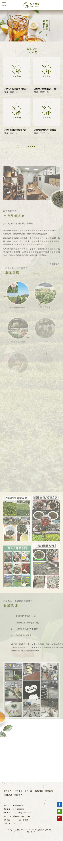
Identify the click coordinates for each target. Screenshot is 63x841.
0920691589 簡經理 (20, 820)
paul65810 (15, 760)
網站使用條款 (47, 830)
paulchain (39, 753)
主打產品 (8, 794)
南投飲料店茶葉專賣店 (31, 790)
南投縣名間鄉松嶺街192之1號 (23, 773)
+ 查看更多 (55, 269)
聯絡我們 (18, 794)
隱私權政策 (38, 830)
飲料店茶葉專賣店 (43, 787)
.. (53, 830)
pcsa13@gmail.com (23, 813)
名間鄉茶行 (30, 787)
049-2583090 (41, 760)
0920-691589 (16, 766)
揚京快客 (19, 830)
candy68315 (16, 753)
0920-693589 (41, 766)
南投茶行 (20, 787)
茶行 (13, 787)
